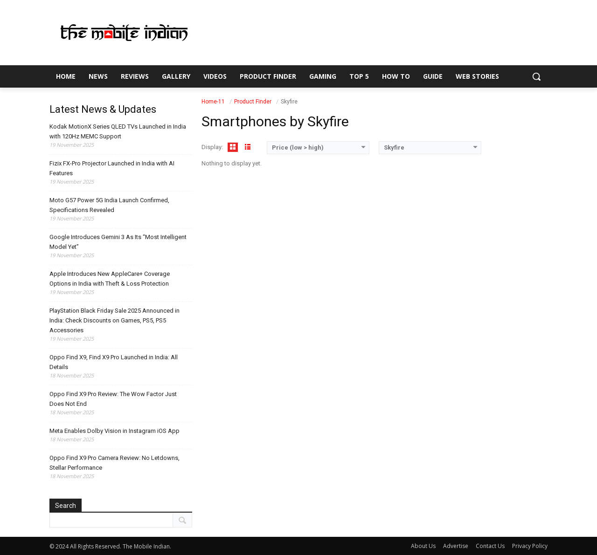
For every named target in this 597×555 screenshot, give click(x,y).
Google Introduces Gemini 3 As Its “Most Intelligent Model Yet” (118, 241)
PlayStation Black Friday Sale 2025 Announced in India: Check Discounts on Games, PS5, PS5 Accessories (114, 320)
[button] (536, 76)
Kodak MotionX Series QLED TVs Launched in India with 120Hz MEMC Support (117, 131)
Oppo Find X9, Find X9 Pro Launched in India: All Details (113, 362)
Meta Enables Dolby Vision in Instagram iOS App (114, 430)
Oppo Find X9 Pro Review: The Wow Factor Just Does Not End (113, 399)
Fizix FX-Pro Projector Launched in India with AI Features (111, 168)
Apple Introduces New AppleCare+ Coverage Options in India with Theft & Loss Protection (109, 278)
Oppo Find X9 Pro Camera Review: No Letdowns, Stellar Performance (114, 462)
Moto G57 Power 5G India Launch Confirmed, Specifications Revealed (109, 205)
